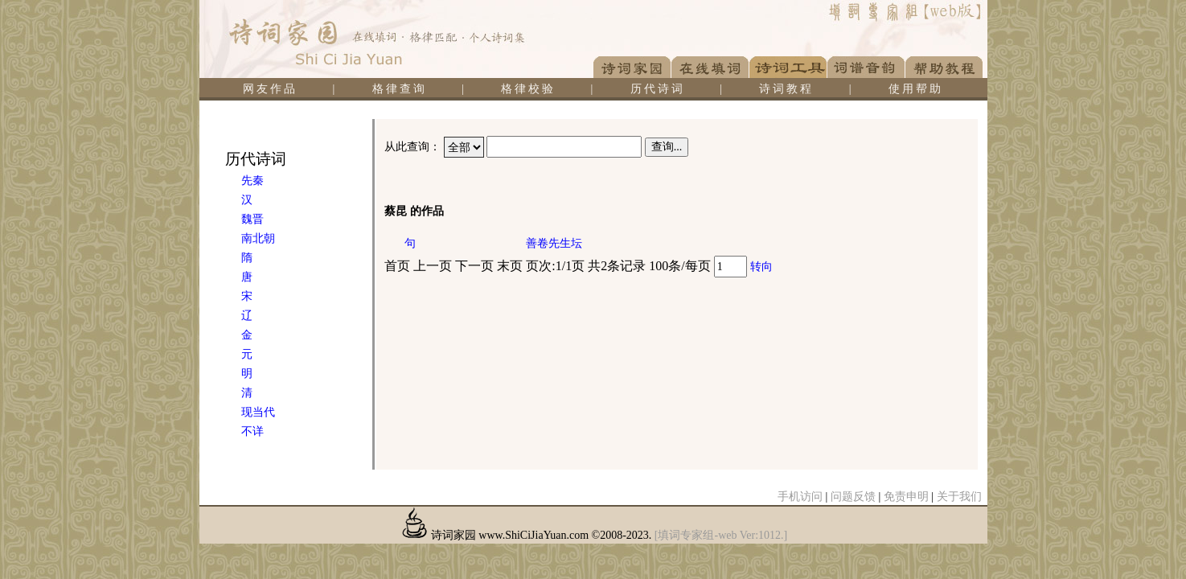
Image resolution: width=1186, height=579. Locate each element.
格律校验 (528, 89)
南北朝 (258, 238)
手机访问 (800, 497)
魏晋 (252, 219)
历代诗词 (657, 89)
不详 (252, 431)
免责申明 (906, 497)
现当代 (258, 412)
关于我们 (959, 497)
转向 (761, 267)
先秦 (252, 181)
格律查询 (399, 89)
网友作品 (270, 89)
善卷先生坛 (554, 243)
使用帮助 (915, 89)
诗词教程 (786, 89)
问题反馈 (853, 497)
